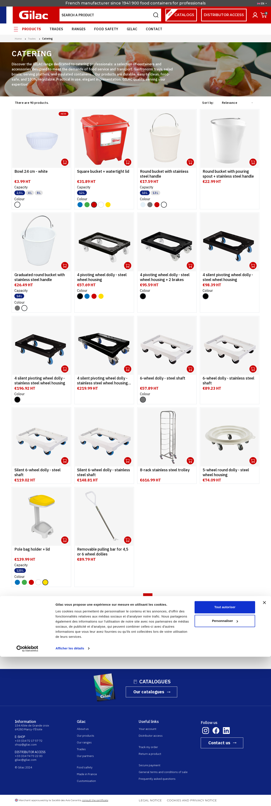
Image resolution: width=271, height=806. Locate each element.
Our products (85, 735)
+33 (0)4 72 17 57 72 (28, 741)
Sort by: (208, 103)
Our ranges (84, 742)
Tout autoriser (224, 756)
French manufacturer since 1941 (98, 3)
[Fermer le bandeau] (264, 751)
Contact (154, 29)
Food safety (106, 29)
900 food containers (151, 3)
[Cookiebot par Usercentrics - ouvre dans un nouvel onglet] (27, 798)
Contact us (219, 743)
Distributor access (224, 15)
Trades (56, 29)
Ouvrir (64, 162)
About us (83, 729)
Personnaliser (225, 770)
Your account (147, 729)
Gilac (132, 29)
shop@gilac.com (26, 744)
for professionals (189, 3)
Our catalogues (148, 692)
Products (31, 29)
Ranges (79, 29)
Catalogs (179, 15)
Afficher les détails (69, 797)
